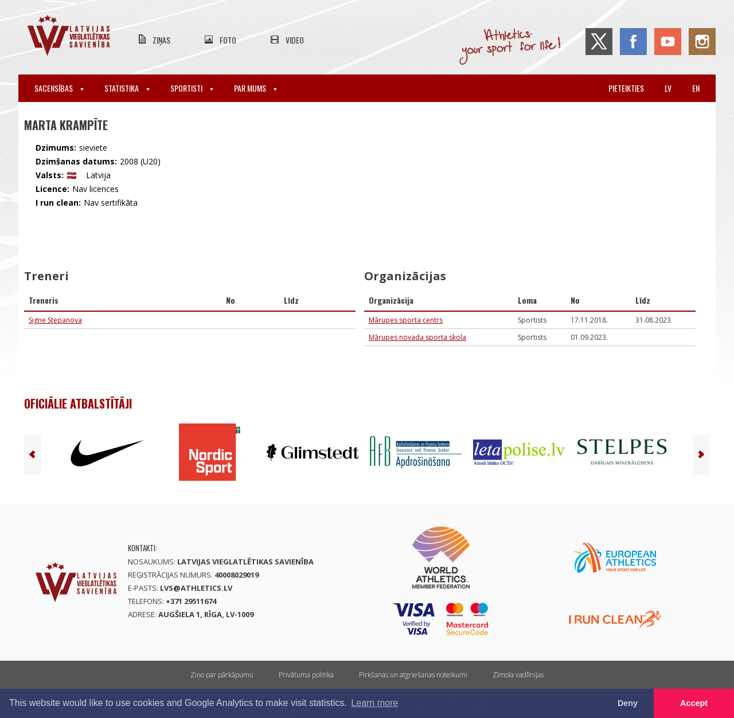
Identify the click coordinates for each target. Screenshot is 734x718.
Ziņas (161, 40)
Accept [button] (694, 703)
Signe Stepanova (55, 320)
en (696, 88)
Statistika (127, 88)
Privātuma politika (306, 675)
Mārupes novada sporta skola (417, 337)
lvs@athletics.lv (196, 588)
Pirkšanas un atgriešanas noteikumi (413, 675)
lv (668, 88)
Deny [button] (628, 703)
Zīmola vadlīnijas (518, 675)
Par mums (255, 88)
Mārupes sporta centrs (406, 320)
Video (295, 40)
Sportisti (191, 88)
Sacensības (59, 88)
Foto (228, 40)
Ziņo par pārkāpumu (221, 675)
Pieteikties (626, 88)
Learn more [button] (374, 703)
